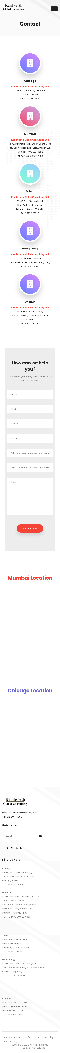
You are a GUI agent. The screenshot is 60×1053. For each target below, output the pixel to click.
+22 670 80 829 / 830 (32, 155)
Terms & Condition (13, 1037)
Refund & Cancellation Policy (39, 1037)
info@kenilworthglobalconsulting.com (19, 812)
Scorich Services (37, 1047)
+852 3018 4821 (32, 266)
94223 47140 (32, 323)
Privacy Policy (10, 1041)
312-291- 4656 (32, 98)
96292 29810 (32, 213)
